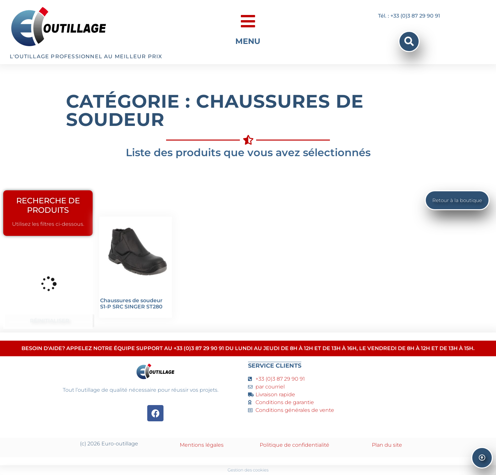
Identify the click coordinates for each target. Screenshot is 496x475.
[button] (409, 41)
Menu (247, 41)
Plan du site (387, 445)
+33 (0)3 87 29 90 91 (280, 379)
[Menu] (248, 21)
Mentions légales (202, 445)
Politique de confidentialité (294, 445)
